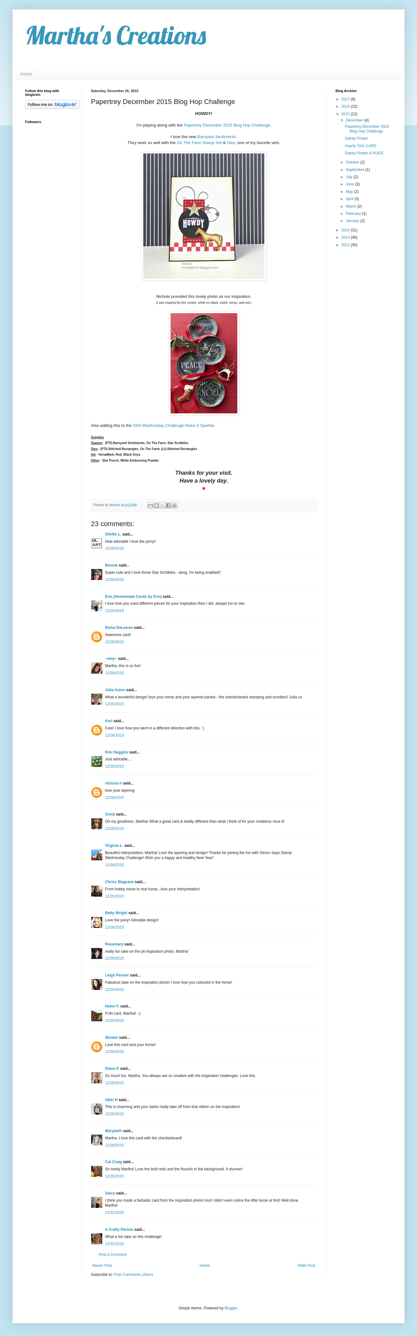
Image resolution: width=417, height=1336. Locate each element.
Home (26, 73)
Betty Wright (116, 913)
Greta (110, 814)
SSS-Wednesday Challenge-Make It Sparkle (173, 425)
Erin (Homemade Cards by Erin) (133, 596)
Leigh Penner (117, 975)
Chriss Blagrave (119, 882)
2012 (346, 245)
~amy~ (111, 658)
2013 (346, 237)
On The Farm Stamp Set (199, 142)
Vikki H (111, 1100)
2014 (346, 230)
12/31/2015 (114, 1212)
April (350, 199)
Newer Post (102, 1265)
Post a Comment (113, 1254)
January (353, 221)
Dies (231, 142)
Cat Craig (113, 1162)
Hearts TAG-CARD (360, 146)
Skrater (111, 1037)
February (354, 213)
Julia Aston (115, 690)
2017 (346, 99)
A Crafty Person (119, 1229)
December (355, 120)
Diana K (112, 1068)
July (350, 177)
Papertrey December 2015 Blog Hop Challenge (227, 125)
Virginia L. (114, 845)
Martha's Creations (115, 35)
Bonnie (111, 565)
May (350, 191)
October (353, 162)
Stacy (110, 1193)
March (351, 206)
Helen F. (112, 1006)
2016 (346, 106)
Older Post (306, 1265)
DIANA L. (113, 534)
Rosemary (114, 944)
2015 (346, 114)
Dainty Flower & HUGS (364, 153)
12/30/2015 (114, 1176)
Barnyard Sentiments (216, 136)
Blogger (230, 1308)
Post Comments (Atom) (133, 1274)
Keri (108, 721)
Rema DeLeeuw (119, 627)
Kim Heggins (116, 752)
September (355, 170)
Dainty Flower (356, 138)
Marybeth (113, 1131)
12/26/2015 (114, 548)
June (350, 184)
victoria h (113, 783)
